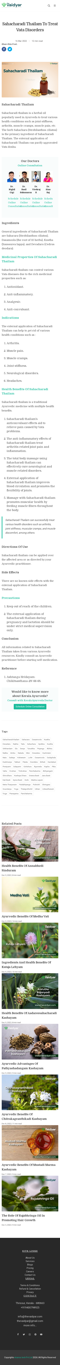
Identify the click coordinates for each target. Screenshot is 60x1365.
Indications (10, 317)
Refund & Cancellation (30, 1288)
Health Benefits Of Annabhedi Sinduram (22, 868)
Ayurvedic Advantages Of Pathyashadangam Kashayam (23, 1066)
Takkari (17, 762)
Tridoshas (22, 771)
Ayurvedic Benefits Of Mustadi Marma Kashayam (28, 1167)
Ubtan (37, 789)
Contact (30, 1295)
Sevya (22, 749)
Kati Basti (6, 780)
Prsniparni (7, 767)
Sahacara (26, 740)
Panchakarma (34, 771)
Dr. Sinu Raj (48, 189)
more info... (30, 1325)
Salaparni (17, 767)
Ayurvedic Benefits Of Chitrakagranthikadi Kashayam (24, 1117)
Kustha (47, 740)
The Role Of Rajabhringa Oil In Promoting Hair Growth (23, 1218)
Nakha (15, 744)
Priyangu (40, 749)
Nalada (21, 753)
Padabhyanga (24, 785)
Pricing (30, 1268)
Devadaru (6, 744)
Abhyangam (48, 771)
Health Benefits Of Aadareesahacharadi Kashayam (29, 1015)
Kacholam (47, 753)
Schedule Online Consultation (15, 202)
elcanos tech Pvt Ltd (23, 1357)
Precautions (11, 598)
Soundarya (7, 789)
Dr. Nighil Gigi (12, 189)
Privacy (30, 1292)
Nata (5, 758)
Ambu (12, 753)
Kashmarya (7, 762)
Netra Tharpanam (10, 785)
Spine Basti (17, 780)
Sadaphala (51, 758)
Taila (23, 744)
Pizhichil (36, 785)
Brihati (42, 762)
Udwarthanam (48, 789)
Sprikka (41, 744)
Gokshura (27, 767)
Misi (28, 753)
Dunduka (34, 762)
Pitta (54, 767)
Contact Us (30, 1275)
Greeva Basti (34, 776)
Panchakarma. (26, 794)
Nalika (5, 753)
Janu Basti (46, 776)
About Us (30, 1257)
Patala (25, 762)
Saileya (12, 758)
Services (30, 1261)
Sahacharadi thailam (11, 740)
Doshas (13, 771)
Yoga (16, 789)
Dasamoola (37, 740)
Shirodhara (7, 776)
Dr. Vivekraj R (36, 189)
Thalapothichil (26, 789)
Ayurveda (38, 767)
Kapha (47, 767)
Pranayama (14, 794)
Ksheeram (21, 758)
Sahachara (31, 744)
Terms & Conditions (30, 1285)
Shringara (46, 785)
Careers (30, 1271)
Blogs (30, 1264)
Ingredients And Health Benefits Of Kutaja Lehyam (26, 965)
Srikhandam (7, 749)
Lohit (30, 758)
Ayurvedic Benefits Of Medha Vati (25, 916)
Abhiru (49, 749)
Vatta (5, 771)
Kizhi (27, 780)
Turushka (31, 749)
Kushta (50, 744)
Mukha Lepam (37, 780)
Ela (16, 749)
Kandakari (52, 762)
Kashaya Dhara (20, 776)
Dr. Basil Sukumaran (26, 189)
